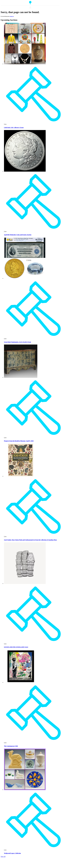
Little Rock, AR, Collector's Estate (14, 127)
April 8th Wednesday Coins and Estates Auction (17, 234)
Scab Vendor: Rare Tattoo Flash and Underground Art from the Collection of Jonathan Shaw (30, 540)
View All (3, 856)
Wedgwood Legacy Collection (12, 853)
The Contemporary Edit (11, 746)
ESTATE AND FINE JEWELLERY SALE (16, 647)
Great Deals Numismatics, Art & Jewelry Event (17, 342)
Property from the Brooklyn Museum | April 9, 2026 (19, 441)
